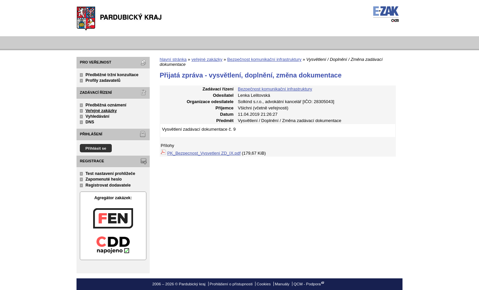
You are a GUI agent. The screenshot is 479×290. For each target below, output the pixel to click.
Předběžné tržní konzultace (111, 74)
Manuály (282, 284)
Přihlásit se (95, 148)
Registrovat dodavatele (108, 185)
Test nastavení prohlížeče (110, 173)
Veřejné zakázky (101, 110)
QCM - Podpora (307, 284)
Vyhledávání (97, 116)
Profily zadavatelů (102, 80)
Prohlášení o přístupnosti (231, 284)
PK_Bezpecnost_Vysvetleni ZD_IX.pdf (204, 153)
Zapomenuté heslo (103, 179)
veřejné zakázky (206, 59)
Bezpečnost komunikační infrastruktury (264, 59)
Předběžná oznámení (105, 105)
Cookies (264, 284)
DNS (89, 122)
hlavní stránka (173, 59)
